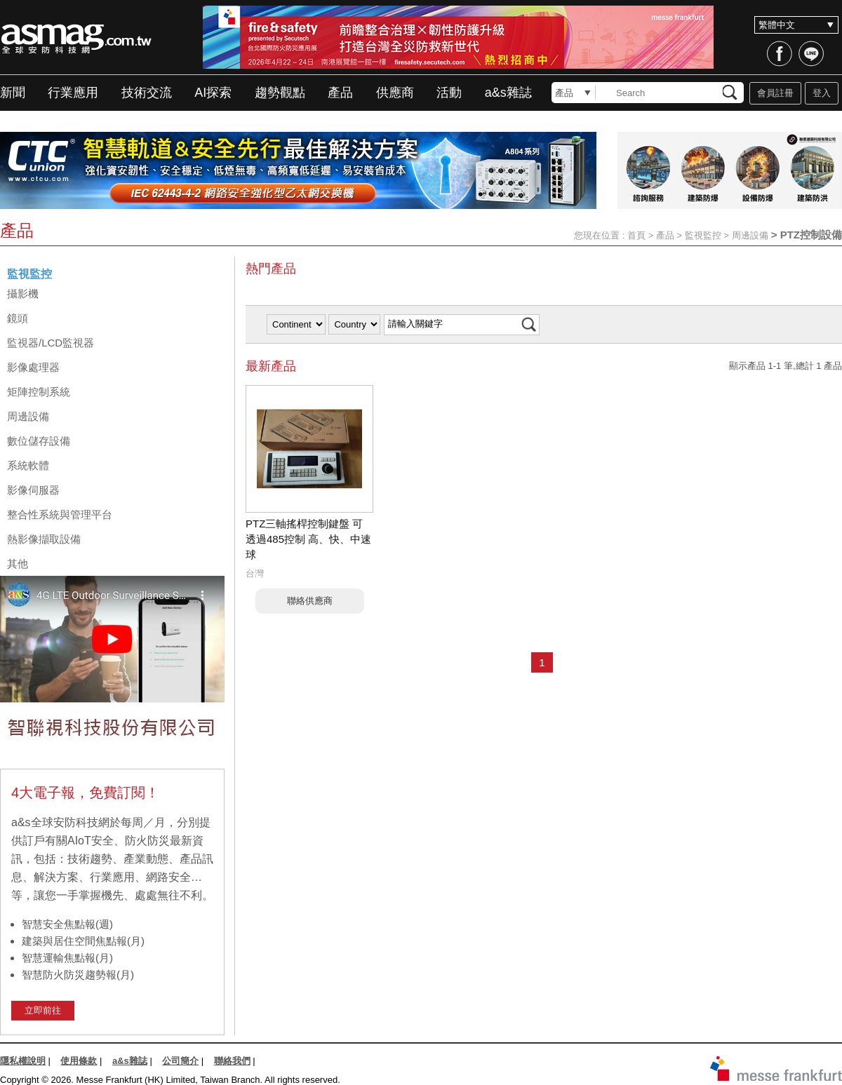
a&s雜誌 (508, 93)
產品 (340, 93)
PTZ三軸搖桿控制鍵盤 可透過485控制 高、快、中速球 (308, 539)
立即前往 (43, 1010)
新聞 (12, 93)
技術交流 (146, 93)
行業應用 (73, 93)
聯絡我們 (232, 1061)
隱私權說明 (23, 1061)
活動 (449, 93)
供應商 (395, 93)
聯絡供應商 (310, 600)
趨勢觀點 (280, 93)
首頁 (636, 235)
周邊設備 (750, 235)
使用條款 (78, 1061)
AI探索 (213, 93)
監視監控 (703, 235)
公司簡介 (180, 1061)
